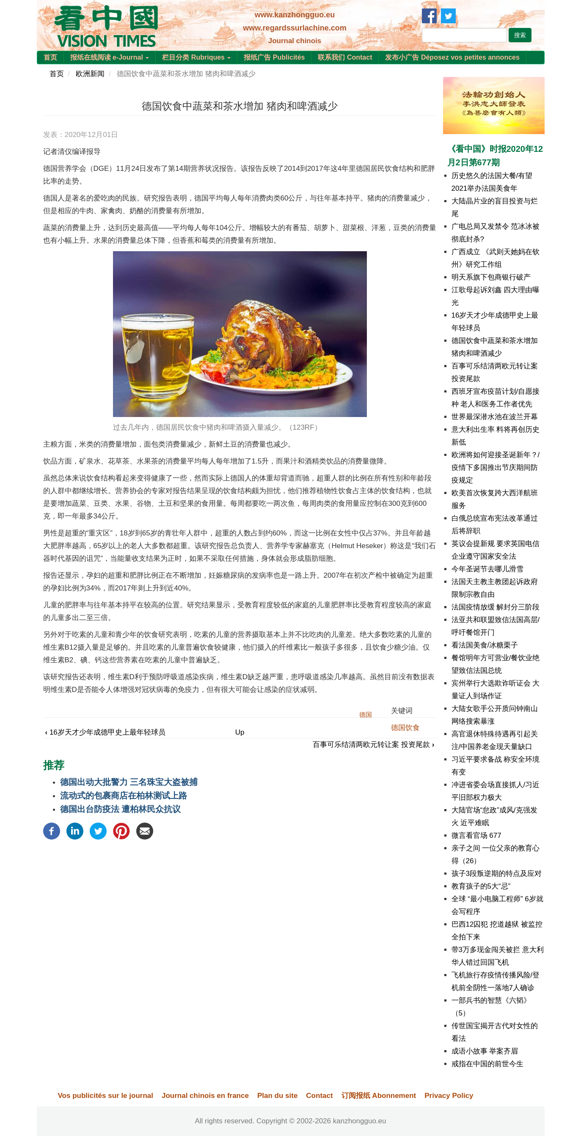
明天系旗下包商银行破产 (491, 277)
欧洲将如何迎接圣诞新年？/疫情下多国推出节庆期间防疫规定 (496, 467)
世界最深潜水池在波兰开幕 (495, 417)
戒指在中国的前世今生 (487, 1064)
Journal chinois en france (205, 1096)
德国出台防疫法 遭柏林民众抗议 (120, 809)
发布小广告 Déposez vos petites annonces (452, 57)
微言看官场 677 (476, 835)
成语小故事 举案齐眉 (485, 1051)
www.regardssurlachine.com (294, 28)
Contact (319, 1096)
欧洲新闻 (90, 74)
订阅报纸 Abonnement (378, 1096)
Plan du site (277, 1096)
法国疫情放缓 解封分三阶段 (496, 607)
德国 (365, 714)
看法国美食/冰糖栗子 (485, 645)
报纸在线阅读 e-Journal (109, 57)
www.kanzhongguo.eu (295, 15)
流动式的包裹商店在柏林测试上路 (123, 795)
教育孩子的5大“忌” (481, 886)
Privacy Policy (448, 1096)
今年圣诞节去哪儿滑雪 (487, 569)
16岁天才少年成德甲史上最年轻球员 (105, 732)
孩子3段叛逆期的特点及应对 (497, 874)
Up (240, 732)
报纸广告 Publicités (274, 57)
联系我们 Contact (345, 57)
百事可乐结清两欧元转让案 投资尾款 (373, 745)
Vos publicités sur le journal (105, 1096)
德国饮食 (405, 728)
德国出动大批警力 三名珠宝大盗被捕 (129, 782)
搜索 (520, 35)
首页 (50, 57)
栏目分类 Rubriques (196, 57)
